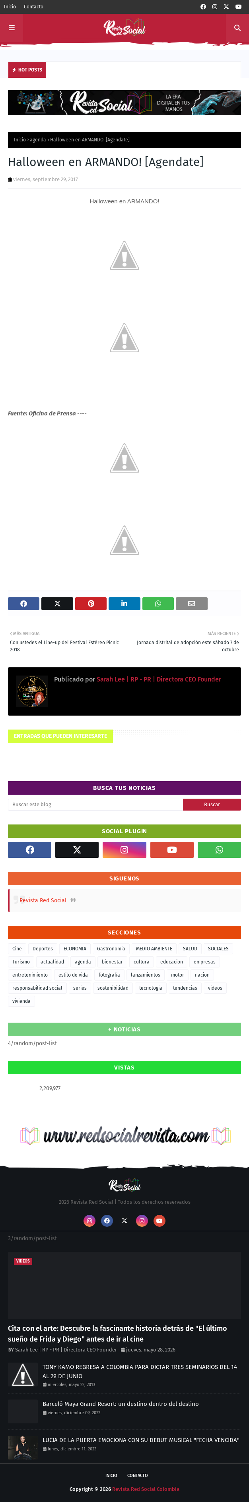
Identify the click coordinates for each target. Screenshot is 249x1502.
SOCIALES (218, 949)
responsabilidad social (37, 988)
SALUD (190, 949)
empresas (205, 962)
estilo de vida (73, 975)
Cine (17, 949)
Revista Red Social (42, 900)
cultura (142, 962)
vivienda (21, 1001)
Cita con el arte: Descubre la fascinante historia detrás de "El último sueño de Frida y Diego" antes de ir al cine (117, 1334)
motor (177, 975)
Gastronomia (111, 949)
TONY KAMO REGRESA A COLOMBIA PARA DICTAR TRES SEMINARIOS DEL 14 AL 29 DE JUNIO (140, 1371)
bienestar (112, 962)
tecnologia (150, 988)
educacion (171, 962)
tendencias (185, 988)
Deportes (43, 949)
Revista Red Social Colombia (145, 1489)
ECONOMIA (75, 949)
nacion (202, 975)
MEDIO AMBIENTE (154, 949)
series (80, 988)
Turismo (21, 962)
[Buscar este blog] (95, 805)
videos (215, 988)
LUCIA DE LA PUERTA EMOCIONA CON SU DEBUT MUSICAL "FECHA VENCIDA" (141, 1440)
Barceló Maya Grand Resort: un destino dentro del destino (121, 1403)
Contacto (33, 7)
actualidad (52, 962)
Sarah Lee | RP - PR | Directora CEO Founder (158, 679)
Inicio (10, 7)
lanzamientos (145, 975)
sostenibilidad (112, 988)
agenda (38, 140)
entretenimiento (30, 975)
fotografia (109, 975)
